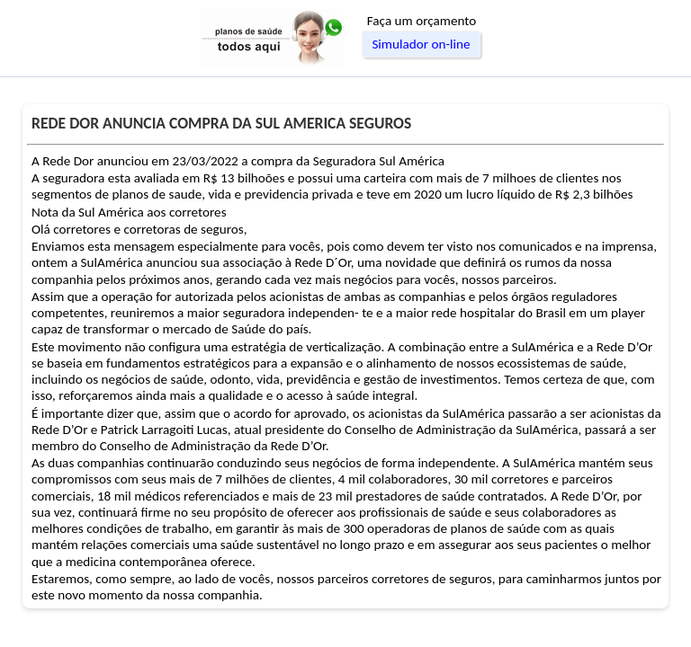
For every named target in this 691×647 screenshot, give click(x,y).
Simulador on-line (421, 44)
